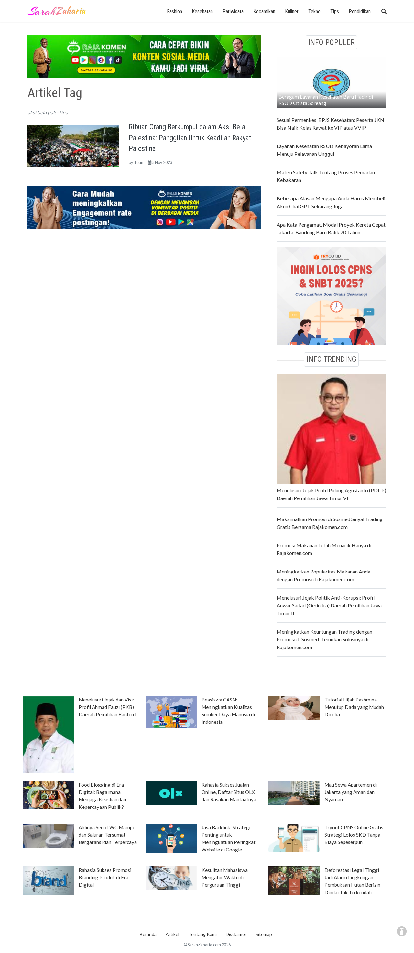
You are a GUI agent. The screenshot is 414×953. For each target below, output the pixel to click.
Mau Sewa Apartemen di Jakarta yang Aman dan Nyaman (350, 792)
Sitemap (264, 934)
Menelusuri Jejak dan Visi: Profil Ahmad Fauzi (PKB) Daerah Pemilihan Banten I (107, 707)
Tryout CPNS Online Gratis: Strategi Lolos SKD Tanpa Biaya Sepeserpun (354, 834)
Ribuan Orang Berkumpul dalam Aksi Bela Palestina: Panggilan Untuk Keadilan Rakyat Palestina (190, 138)
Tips (334, 11)
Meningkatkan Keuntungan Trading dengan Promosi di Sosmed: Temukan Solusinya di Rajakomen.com (324, 639)
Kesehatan (202, 11)
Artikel (172, 934)
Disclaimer (236, 934)
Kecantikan (264, 11)
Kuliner (292, 11)
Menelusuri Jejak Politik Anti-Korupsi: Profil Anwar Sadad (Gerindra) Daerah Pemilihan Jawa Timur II (329, 605)
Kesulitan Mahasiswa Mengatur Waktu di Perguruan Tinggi (225, 877)
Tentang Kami (202, 934)
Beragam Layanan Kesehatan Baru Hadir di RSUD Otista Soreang (325, 99)
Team (139, 162)
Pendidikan (360, 11)
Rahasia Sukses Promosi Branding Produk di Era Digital (105, 877)
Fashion (174, 11)
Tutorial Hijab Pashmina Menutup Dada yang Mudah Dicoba (354, 707)
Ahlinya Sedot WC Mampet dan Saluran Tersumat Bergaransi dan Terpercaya (108, 834)
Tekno (314, 11)
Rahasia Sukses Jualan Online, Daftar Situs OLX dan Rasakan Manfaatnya (229, 792)
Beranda (148, 934)
